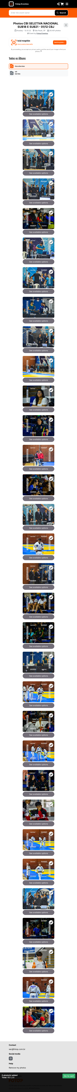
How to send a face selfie (25, 44)
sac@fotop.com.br (17, 1049)
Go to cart (69, 1076)
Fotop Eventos (22, 4)
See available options (38, 114)
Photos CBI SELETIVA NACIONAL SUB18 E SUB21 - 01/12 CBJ (35, 25)
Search (61, 13)
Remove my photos (17, 1068)
